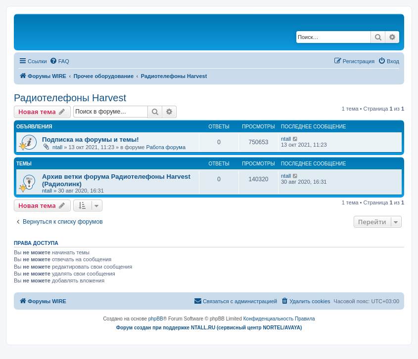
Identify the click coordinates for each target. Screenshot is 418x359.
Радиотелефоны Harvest (70, 97)
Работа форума (166, 147)
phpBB (155, 318)
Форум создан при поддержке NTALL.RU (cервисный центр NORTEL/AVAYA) (209, 327)
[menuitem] (59, 61)
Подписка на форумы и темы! (90, 139)
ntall (57, 147)
